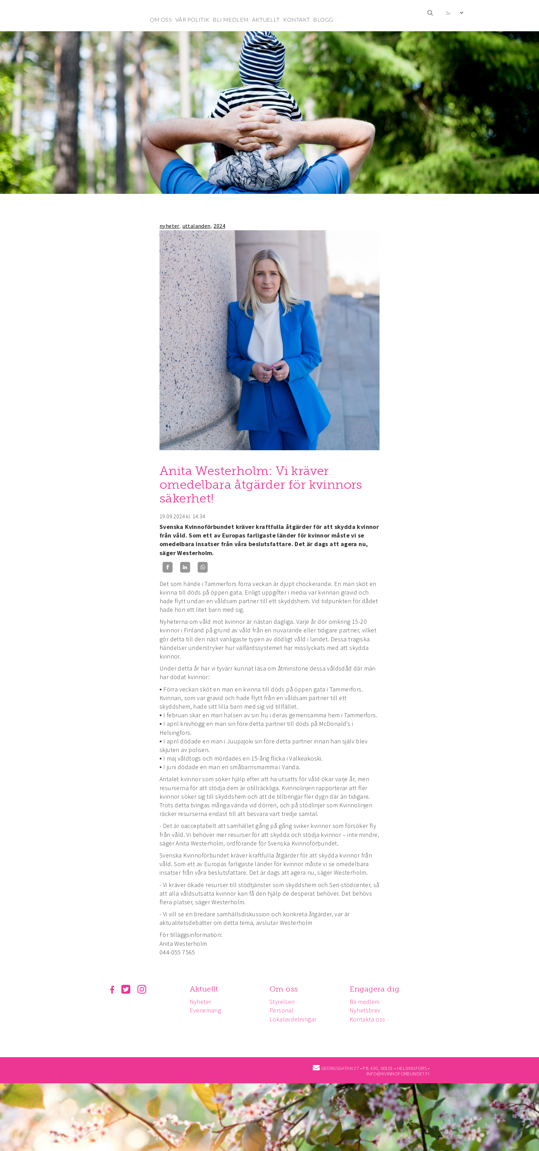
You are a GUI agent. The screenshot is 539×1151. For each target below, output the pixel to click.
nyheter (169, 225)
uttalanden (197, 225)
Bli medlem (368, 1002)
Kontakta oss (370, 1019)
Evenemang (206, 1010)
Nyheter (201, 1002)
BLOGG (323, 19)
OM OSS (161, 19)
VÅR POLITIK (192, 19)
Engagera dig (378, 989)
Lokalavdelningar (295, 1019)
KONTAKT (296, 19)
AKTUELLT (265, 19)
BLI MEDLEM (231, 19)
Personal (284, 1010)
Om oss (286, 989)
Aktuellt (205, 989)
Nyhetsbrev (368, 1010)
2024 (219, 225)
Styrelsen (284, 1002)
